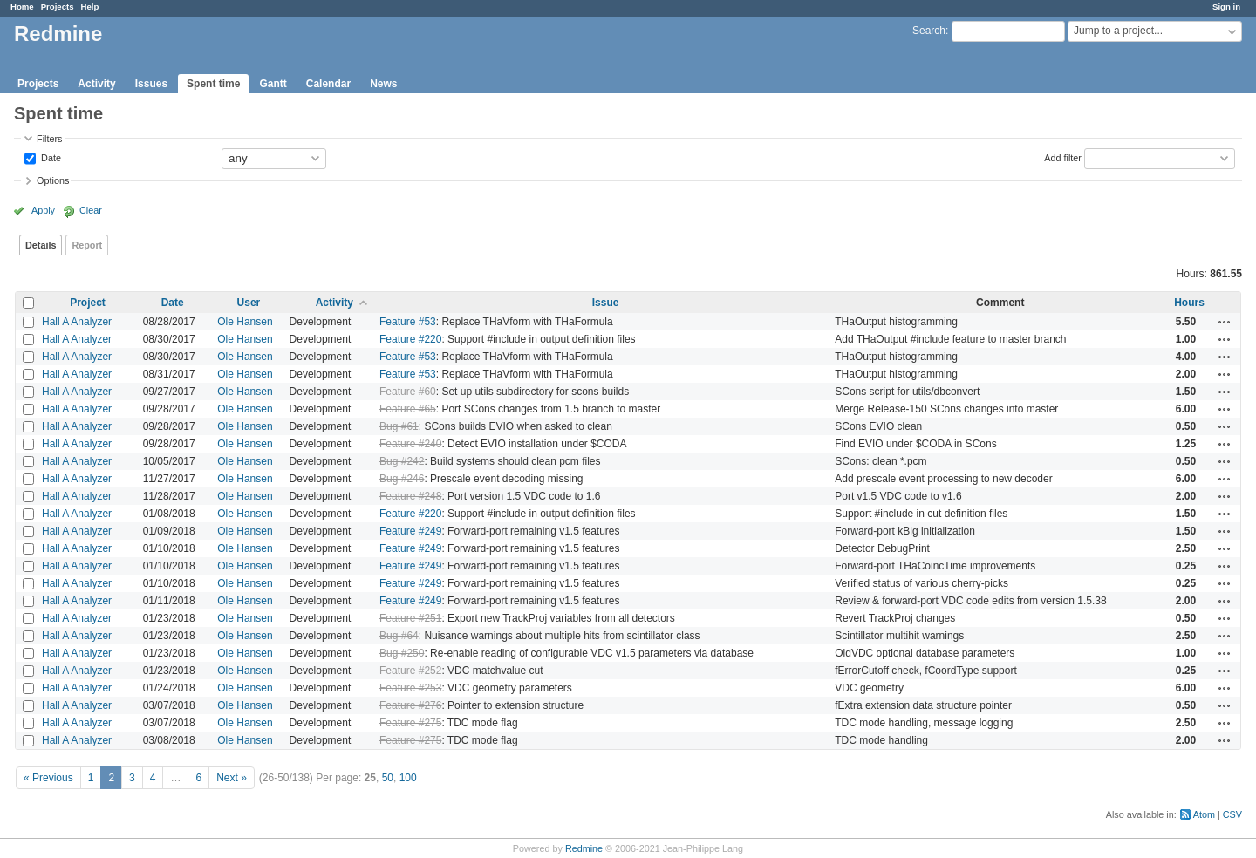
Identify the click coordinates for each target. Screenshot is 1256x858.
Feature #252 (410, 670)
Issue (605, 302)
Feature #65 (407, 409)
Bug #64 (399, 636)
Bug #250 (401, 653)
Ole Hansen (244, 322)
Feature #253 (410, 688)
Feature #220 (410, 339)
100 (408, 778)
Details (40, 245)
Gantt (272, 84)
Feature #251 (410, 618)
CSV (1232, 814)
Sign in (1226, 6)
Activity (96, 84)
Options (53, 180)
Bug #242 (401, 461)
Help (90, 6)
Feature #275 (410, 723)
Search (928, 30)
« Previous (48, 778)
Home (22, 6)
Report (87, 245)
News (383, 84)
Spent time (213, 84)
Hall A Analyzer (77, 322)
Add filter (1063, 157)
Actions (1225, 322)
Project (88, 302)
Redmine (584, 848)
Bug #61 (399, 426)
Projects (57, 6)
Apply (43, 210)
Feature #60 (407, 391)
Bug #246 (401, 479)
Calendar (328, 84)
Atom (1204, 814)
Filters (49, 138)
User (249, 302)
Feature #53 (407, 322)
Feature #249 (410, 531)
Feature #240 (410, 444)
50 (387, 778)
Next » (231, 778)
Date (49, 157)
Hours (1189, 302)
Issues (151, 84)
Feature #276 (410, 705)
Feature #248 (410, 496)
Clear (90, 210)
